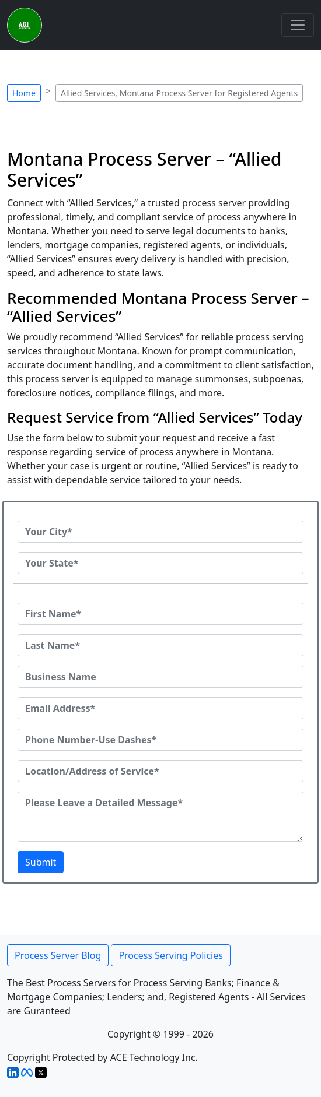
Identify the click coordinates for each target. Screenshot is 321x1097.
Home (24, 93)
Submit (40, 862)
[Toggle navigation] (297, 25)
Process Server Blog (58, 955)
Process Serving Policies (170, 955)
